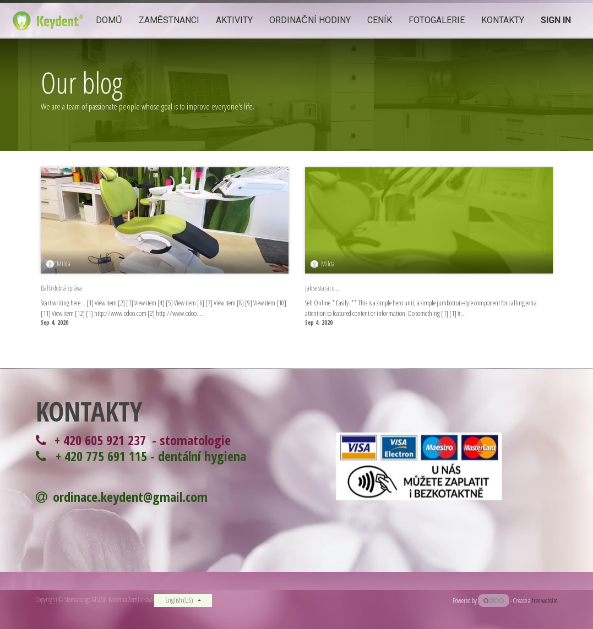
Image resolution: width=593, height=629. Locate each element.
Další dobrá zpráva (61, 288)
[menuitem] (109, 20)
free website (544, 600)
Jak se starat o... (322, 288)
